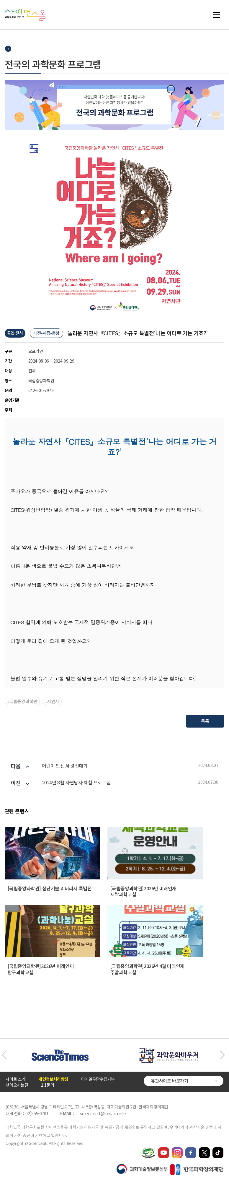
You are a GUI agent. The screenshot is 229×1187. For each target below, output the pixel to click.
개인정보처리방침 (53, 1079)
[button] (4, 1055)
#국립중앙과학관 (22, 701)
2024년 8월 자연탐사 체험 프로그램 (76, 782)
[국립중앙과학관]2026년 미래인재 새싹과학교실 (143, 891)
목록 (205, 721)
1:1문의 (47, 1085)
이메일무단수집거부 (98, 1079)
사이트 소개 (15, 1079)
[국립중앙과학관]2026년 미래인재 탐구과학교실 (41, 969)
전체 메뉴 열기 (216, 15)
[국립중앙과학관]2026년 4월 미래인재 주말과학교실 (147, 969)
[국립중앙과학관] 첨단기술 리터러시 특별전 (50, 888)
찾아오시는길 (17, 1085)
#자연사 (52, 701)
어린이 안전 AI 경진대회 (65, 766)
